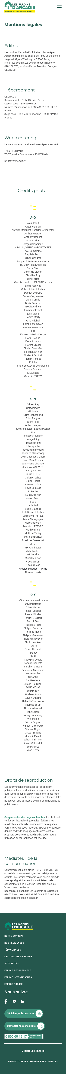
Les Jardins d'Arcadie (18, 956)
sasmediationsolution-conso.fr (21, 897)
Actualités (11, 963)
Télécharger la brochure (20, 1013)
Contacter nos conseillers (21, 1025)
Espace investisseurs (18, 977)
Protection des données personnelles (33, 1061)
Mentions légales (33, 1051)
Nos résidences (14, 943)
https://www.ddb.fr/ (15, 160)
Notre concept (13, 936)
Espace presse (13, 984)
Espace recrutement (17, 970)
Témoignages (12, 950)
